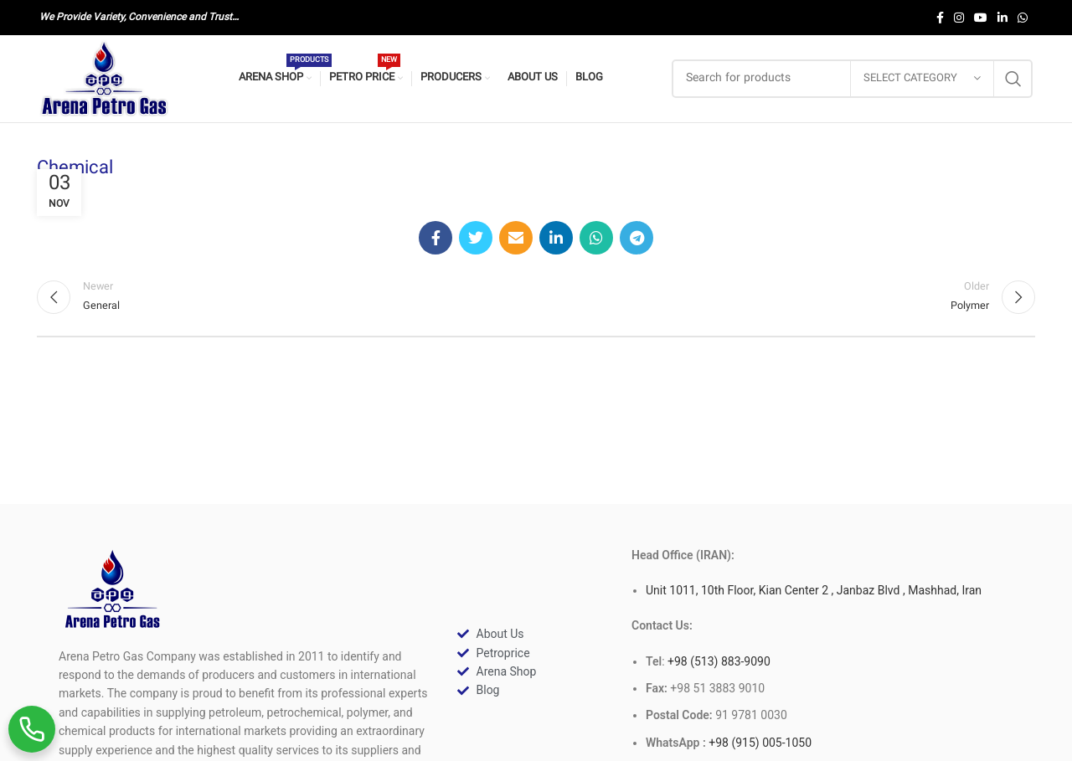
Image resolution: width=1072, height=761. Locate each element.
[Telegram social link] (636, 238)
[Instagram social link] (959, 17)
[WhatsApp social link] (1023, 17)
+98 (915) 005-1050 (760, 742)
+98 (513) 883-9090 (717, 661)
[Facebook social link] (940, 17)
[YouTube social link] (980, 17)
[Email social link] (516, 238)
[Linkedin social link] (1002, 17)
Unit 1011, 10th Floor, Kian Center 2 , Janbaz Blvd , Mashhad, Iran (814, 590)
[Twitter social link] (475, 238)
